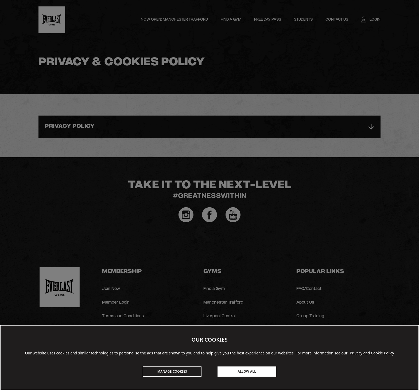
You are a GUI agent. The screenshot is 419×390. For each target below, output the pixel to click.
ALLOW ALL (247, 371)
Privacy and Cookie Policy (372, 352)
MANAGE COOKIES (172, 371)
